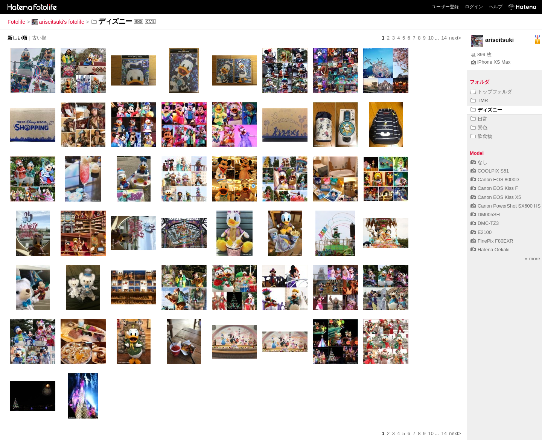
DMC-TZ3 (484, 223)
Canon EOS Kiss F (494, 188)
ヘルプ (495, 6)
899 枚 (481, 54)
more (532, 258)
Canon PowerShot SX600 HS (505, 206)
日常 (478, 119)
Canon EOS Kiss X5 (495, 197)
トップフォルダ (491, 92)
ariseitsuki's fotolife (58, 22)
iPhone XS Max (490, 62)
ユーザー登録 (445, 6)
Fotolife (16, 22)
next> (455, 38)
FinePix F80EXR (491, 241)
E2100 (481, 232)
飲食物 (481, 136)
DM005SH (485, 214)
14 (444, 38)
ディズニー (486, 110)
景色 (478, 127)
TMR (479, 100)
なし (478, 162)
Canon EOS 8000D (494, 179)
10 (431, 38)
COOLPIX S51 (489, 171)
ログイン (474, 6)
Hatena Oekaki (490, 249)
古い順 (39, 38)
